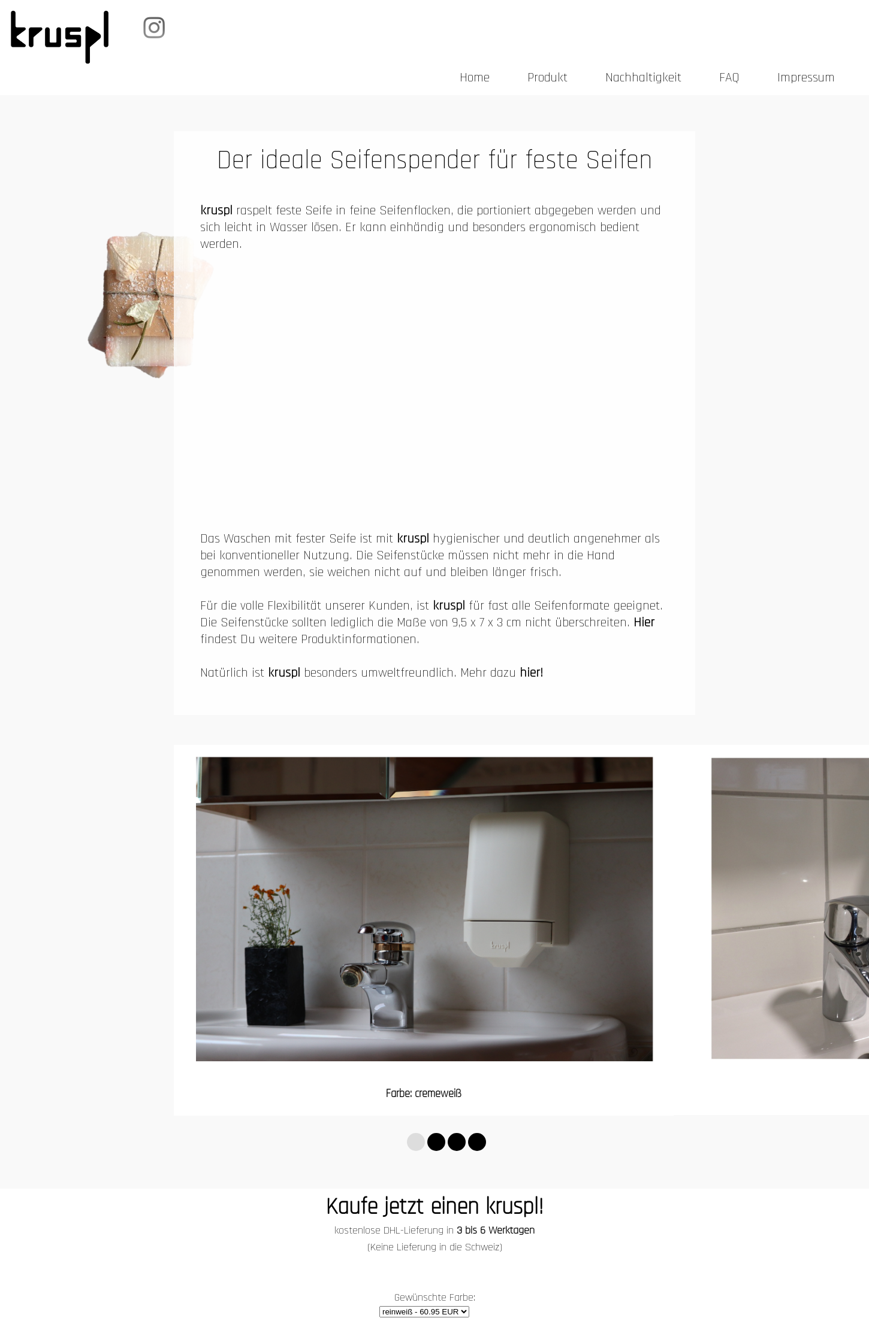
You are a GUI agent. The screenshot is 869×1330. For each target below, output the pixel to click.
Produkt (547, 77)
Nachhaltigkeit (643, 77)
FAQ (729, 77)
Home (475, 77)
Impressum (806, 77)
